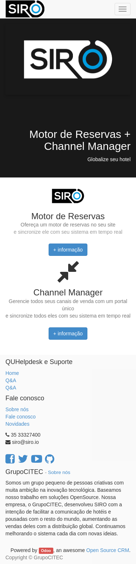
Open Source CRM (107, 550)
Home (12, 373)
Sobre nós (17, 409)
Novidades (17, 424)
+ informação (68, 250)
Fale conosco (20, 417)
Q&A (10, 380)
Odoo (46, 550)
